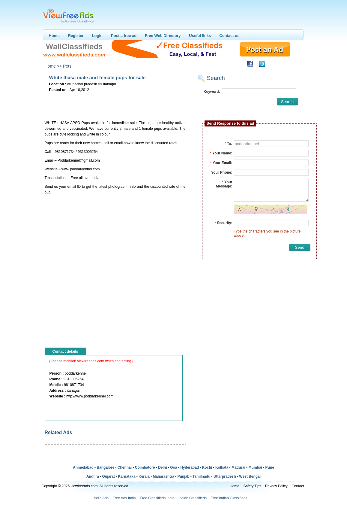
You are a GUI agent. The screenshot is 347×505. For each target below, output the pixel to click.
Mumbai (255, 467)
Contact (298, 486)
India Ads (101, 498)
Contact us (229, 35)
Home (54, 35)
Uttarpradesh (225, 476)
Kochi (207, 467)
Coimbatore (145, 467)
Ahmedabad (83, 467)
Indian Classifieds (192, 498)
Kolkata (221, 467)
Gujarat (108, 476)
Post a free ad (123, 35)
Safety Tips (252, 486)
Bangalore (105, 467)
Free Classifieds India (157, 498)
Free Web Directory (163, 35)
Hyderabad (189, 467)
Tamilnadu (201, 476)
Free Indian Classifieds (229, 498)
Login (97, 35)
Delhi (162, 467)
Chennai (125, 467)
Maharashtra (163, 476)
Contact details (65, 351)
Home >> (53, 66)
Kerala (144, 476)
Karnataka (126, 476)
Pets (67, 66)
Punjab (183, 476)
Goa (173, 467)
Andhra (92, 476)
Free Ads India (124, 498)
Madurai (238, 467)
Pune (269, 467)
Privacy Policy (276, 486)
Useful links (200, 35)
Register (76, 35)
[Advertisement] (115, 102)
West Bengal (250, 476)
